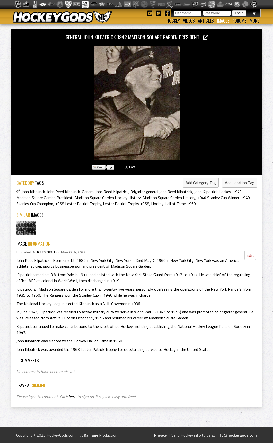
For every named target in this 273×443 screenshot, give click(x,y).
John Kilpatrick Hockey (212, 192)
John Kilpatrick (33, 192)
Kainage (91, 435)
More (254, 20)
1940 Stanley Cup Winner (218, 198)
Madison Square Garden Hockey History (108, 198)
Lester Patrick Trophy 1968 (126, 204)
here (72, 396)
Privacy (160, 435)
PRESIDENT (46, 252)
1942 (237, 192)
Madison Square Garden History (169, 198)
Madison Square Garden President (44, 198)
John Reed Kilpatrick (63, 192)
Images (223, 20)
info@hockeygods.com (236, 435)
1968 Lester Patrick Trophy (78, 204)
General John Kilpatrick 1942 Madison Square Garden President (137, 37)
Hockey (173, 20)
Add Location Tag (239, 183)
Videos (189, 20)
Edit (250, 255)
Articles (206, 20)
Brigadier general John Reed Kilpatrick (161, 192)
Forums (240, 20)
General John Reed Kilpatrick (105, 192)
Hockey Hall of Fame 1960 (173, 204)
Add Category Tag (201, 183)
